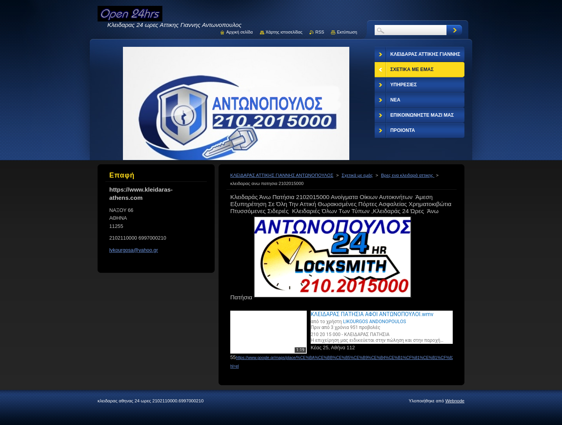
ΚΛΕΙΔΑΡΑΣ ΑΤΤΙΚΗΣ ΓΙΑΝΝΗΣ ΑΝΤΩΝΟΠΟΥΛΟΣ (281, 175)
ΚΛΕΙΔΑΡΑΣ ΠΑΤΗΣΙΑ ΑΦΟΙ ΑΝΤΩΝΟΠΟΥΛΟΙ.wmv (372, 314)
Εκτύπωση (347, 32)
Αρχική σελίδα (239, 32)
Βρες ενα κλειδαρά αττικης (407, 175)
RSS (319, 32)
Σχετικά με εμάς (357, 175)
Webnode (454, 400)
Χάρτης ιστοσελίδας (284, 32)
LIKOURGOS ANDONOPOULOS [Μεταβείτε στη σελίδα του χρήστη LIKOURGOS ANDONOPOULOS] (374, 321)
